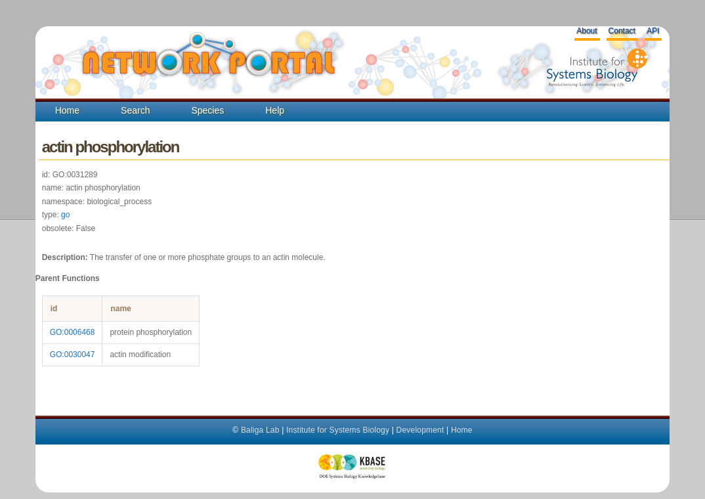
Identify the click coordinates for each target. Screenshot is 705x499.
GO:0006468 (72, 332)
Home (67, 110)
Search (135, 110)
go (65, 214)
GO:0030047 (72, 354)
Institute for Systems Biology (337, 430)
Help (274, 110)
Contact (622, 30)
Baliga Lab (260, 430)
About (586, 30)
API (653, 30)
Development (420, 430)
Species (207, 110)
